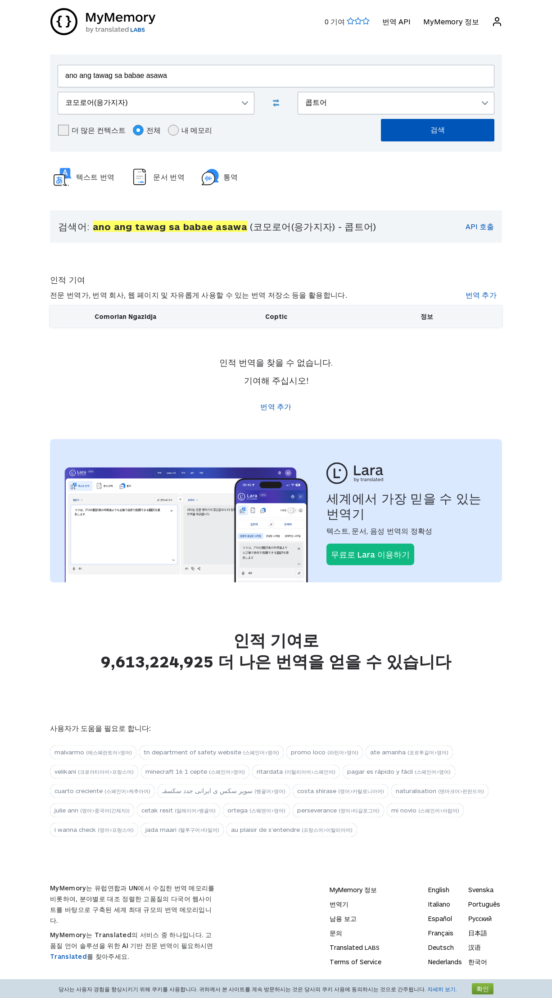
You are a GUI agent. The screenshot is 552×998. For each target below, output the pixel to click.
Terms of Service (355, 962)
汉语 (474, 947)
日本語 (477, 933)
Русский (480, 918)
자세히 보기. (442, 989)
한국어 (477, 962)
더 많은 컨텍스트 (92, 130)
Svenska (480, 890)
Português (484, 904)
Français (440, 933)
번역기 (339, 904)
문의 (336, 933)
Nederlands (445, 962)
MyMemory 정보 (451, 21)
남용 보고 (343, 918)
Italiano (439, 904)
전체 (147, 130)
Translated (68, 956)
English (438, 890)
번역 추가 (481, 294)
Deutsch (441, 947)
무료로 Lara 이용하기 (370, 554)
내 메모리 (190, 130)
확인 (482, 989)
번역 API (396, 21)
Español (440, 918)
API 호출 (480, 226)
